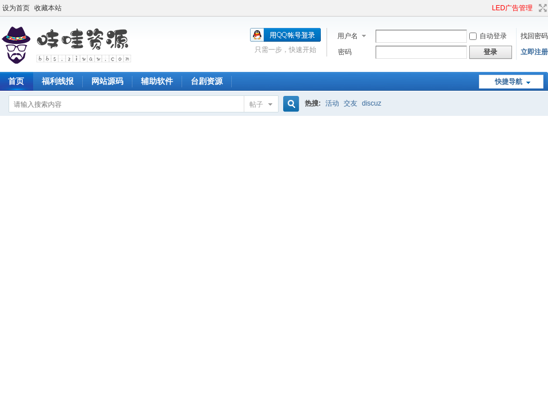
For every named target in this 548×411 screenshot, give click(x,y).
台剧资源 (207, 81)
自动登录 (488, 36)
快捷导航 (508, 82)
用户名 (347, 36)
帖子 (256, 104)
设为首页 (16, 8)
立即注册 (534, 52)
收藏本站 (48, 8)
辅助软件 (157, 81)
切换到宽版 (541, 8)
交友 (350, 103)
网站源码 (107, 81)
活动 (332, 103)
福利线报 (58, 81)
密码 (345, 52)
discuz (371, 103)
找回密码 (534, 36)
